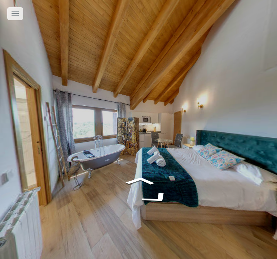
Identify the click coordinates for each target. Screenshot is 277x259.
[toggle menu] (15, 13)
